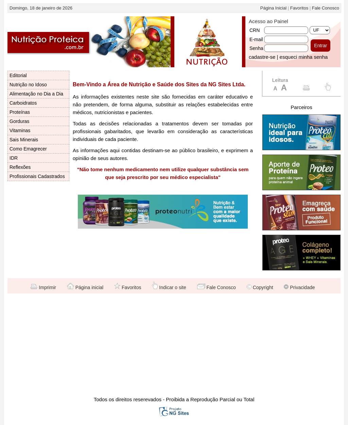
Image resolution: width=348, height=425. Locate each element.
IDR (14, 158)
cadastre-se (262, 57)
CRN (254, 30)
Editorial (18, 75)
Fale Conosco (325, 8)
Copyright (260, 287)
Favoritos (299, 8)
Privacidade (299, 287)
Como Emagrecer (28, 149)
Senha (256, 48)
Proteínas (20, 112)
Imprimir (43, 287)
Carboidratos (23, 103)
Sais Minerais (24, 139)
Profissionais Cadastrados (37, 176)
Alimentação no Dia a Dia (36, 93)
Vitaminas (20, 130)
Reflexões (20, 167)
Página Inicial (273, 8)
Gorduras (19, 121)
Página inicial (85, 287)
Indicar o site (169, 287)
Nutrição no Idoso (28, 84)
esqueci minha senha (304, 57)
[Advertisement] (174, 344)
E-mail (256, 39)
